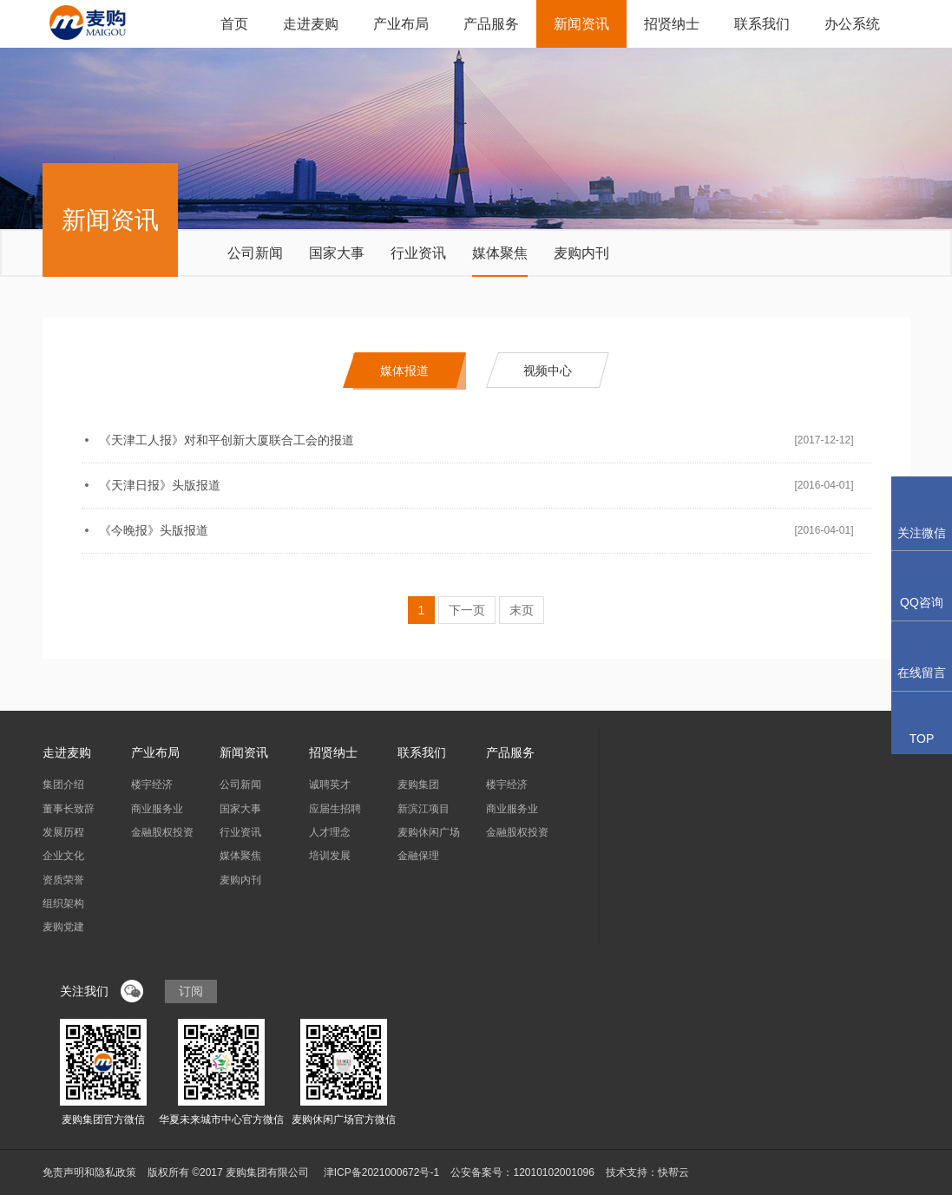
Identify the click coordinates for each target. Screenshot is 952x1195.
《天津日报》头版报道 (159, 485)
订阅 (191, 991)
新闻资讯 (581, 23)
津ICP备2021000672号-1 (381, 1172)
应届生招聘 (335, 809)
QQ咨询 (921, 585)
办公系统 (852, 23)
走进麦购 (310, 23)
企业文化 (63, 856)
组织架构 (63, 903)
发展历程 (63, 832)
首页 (234, 23)
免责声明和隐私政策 (89, 1172)
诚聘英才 (330, 784)
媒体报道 (404, 371)
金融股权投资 (162, 832)
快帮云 (673, 1172)
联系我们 (762, 23)
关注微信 (921, 513)
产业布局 (401, 23)
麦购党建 (63, 927)
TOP (922, 728)
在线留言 (921, 656)
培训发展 (330, 856)
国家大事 (336, 253)
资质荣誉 (63, 880)
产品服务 (491, 23)
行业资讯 (418, 253)
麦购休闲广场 (428, 832)
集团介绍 (63, 784)
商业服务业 (157, 809)
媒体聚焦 (500, 253)
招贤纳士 (671, 23)
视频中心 (547, 371)
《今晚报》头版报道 (153, 530)
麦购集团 (418, 784)
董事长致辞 (69, 809)
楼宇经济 (152, 784)
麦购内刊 (581, 253)
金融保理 (418, 856)
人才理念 (330, 832)
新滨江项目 (423, 809)
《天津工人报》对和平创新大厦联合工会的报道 (226, 440)
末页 (521, 610)
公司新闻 (255, 253)
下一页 (467, 610)
